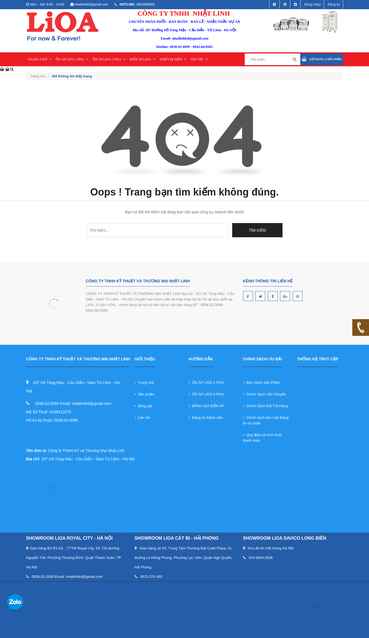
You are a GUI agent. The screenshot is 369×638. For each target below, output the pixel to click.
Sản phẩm (144, 394)
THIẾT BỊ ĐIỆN (173, 59)
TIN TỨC (199, 59)
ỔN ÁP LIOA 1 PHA (72, 59)
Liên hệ (142, 417)
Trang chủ (39, 76)
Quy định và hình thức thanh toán (262, 438)
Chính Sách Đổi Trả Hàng (265, 406)
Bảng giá (143, 406)
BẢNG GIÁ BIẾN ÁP (206, 406)
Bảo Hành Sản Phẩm (261, 382)
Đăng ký (334, 4)
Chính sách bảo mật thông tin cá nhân (266, 420)
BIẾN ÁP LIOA (142, 59)
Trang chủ (144, 382)
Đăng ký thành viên (206, 417)
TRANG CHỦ (39, 59)
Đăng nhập (312, 4)
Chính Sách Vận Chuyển (264, 394)
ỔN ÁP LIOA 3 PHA (109, 59)
